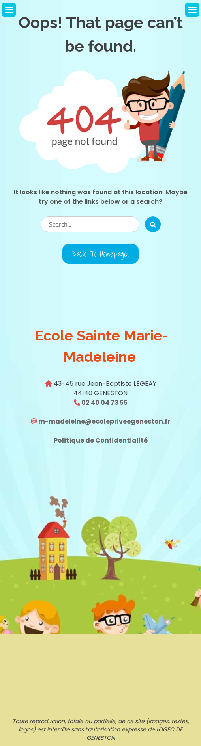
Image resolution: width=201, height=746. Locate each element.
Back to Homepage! (100, 253)
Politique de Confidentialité (101, 440)
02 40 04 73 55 (104, 402)
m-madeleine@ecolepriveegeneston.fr (103, 421)
